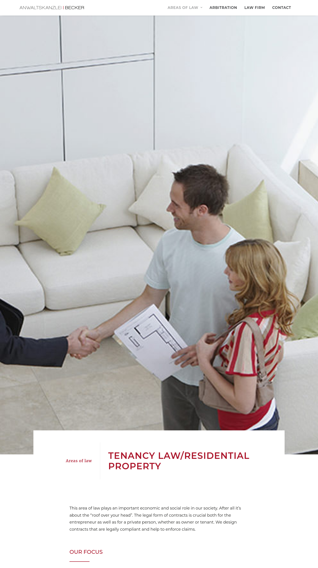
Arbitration (223, 8)
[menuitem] (186, 8)
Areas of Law (185, 8)
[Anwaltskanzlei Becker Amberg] (54, 8)
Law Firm (254, 8)
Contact (281, 8)
